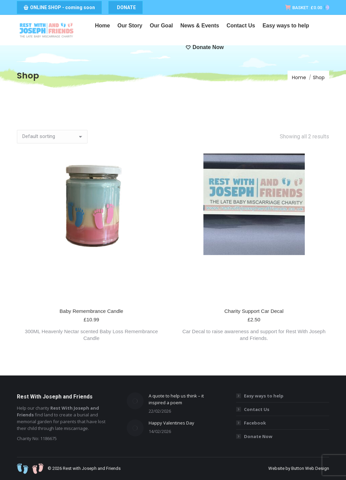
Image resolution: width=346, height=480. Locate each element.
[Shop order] (52, 136)
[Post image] (135, 400)
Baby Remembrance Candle (91, 311)
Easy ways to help (263, 396)
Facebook (255, 423)
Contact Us (256, 409)
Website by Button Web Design (298, 468)
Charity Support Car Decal (253, 311)
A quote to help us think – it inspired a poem (176, 399)
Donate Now (258, 436)
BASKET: (307, 7)
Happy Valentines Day (171, 423)
